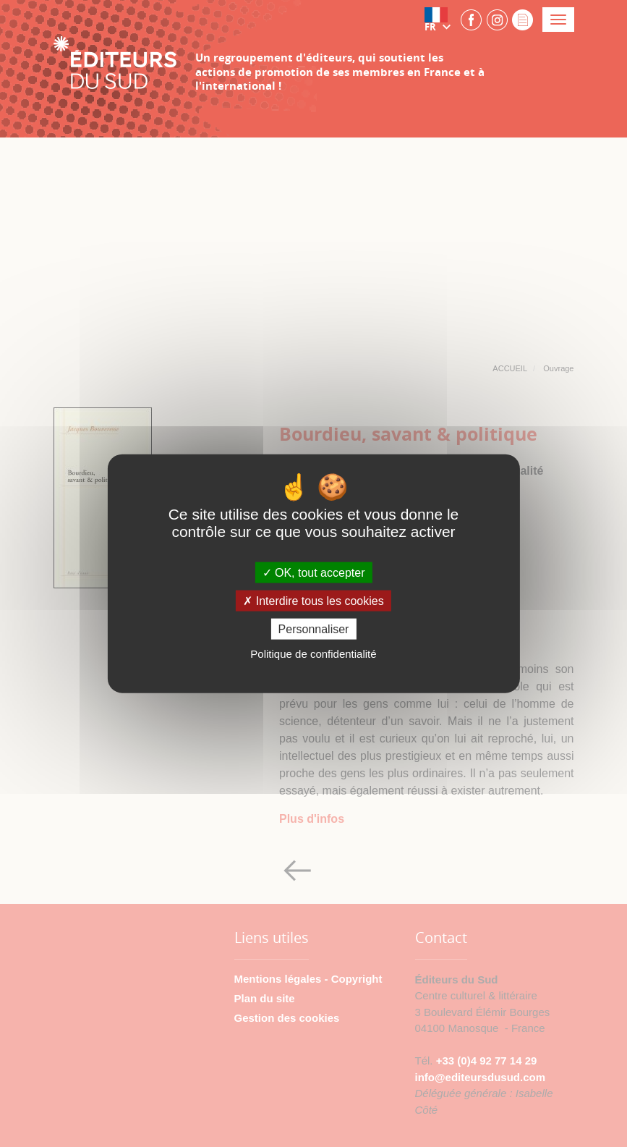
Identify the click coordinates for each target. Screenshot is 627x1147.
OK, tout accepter (314, 572)
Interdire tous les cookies (313, 601)
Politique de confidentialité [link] (313, 654)
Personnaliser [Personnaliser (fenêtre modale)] (313, 629)
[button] (440, 19)
